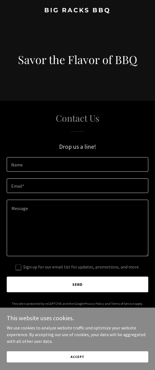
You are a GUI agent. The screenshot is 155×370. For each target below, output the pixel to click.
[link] (77, 10)
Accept (77, 357)
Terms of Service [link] (122, 303)
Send (77, 284)
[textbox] (77, 164)
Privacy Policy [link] (94, 303)
